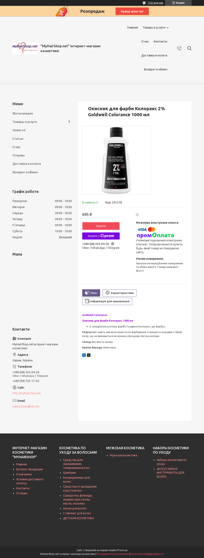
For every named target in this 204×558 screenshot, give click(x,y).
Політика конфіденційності (147, 554)
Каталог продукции (29, 469)
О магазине (24, 474)
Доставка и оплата (154, 55)
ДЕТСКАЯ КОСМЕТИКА (78, 518)
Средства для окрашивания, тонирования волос (76, 463)
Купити (101, 226)
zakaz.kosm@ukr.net (25, 406)
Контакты (160, 41)
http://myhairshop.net (26, 393)
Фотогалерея (22, 113)
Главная (132, 27)
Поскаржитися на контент (113, 554)
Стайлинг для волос (77, 513)
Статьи (17, 138)
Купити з (101, 236)
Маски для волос (75, 508)
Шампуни (69, 472)
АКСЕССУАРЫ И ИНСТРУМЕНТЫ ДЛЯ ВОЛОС (170, 472)
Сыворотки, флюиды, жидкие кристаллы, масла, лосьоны (78, 499)
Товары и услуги (154, 27)
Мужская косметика (123, 455)
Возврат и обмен (155, 69)
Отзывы (18, 155)
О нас (145, 41)
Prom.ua (122, 550)
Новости (18, 130)
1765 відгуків (155, 2)
